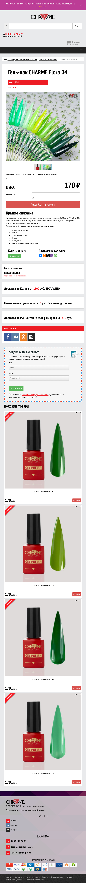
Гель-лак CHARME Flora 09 (43, 585)
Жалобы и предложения (14, 879)
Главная (8, 877)
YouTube (11, 820)
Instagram (11, 829)
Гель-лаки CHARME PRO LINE (26, 59)
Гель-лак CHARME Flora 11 (43, 679)
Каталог (11, 59)
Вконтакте (12, 825)
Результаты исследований (35, 879)
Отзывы (69, 877)
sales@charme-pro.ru (21, 852)
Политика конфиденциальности (52, 877)
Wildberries (40, 6)
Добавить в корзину (43, 204)
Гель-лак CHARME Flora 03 (43, 773)
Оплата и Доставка (21, 877)
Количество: (11, 194)
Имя (10, 363)
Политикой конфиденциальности (35, 395)
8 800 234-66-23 (19, 841)
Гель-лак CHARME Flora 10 (43, 491)
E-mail (11, 373)
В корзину (76, 500)
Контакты (35, 877)
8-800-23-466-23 (14, 34)
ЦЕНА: (10, 187)
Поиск (77, 26)
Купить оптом (14, 256)
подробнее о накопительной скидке (16, 276)
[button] (77, 92)
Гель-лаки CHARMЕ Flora (48, 59)
